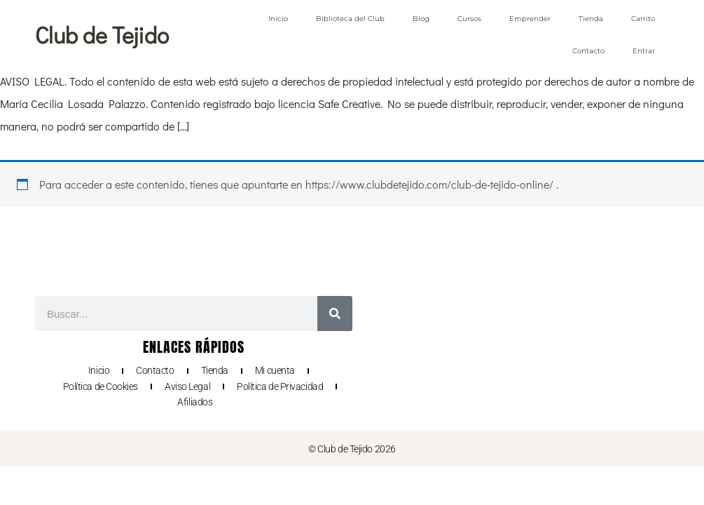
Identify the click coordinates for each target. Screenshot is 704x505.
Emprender (530, 18)
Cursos (469, 18)
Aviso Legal (187, 386)
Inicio (278, 18)
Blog (421, 18)
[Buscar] (334, 313)
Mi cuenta (275, 370)
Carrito (643, 18)
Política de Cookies (100, 386)
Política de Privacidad (280, 386)
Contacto (588, 50)
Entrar (644, 50)
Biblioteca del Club (350, 18)
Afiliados (194, 402)
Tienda (591, 18)
